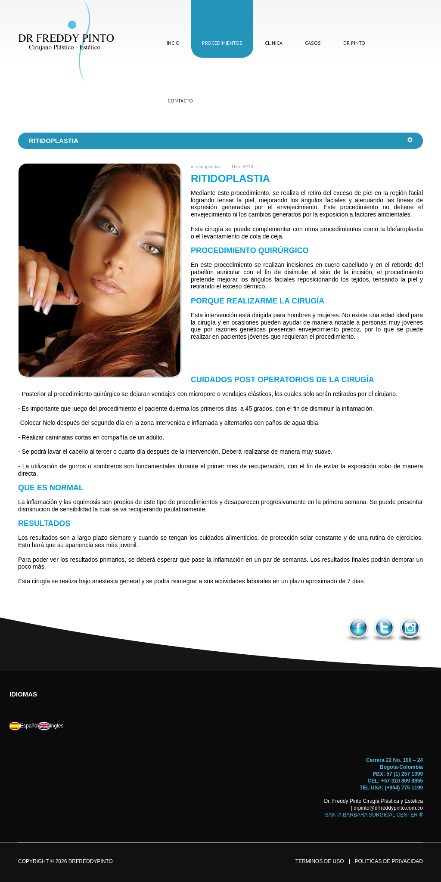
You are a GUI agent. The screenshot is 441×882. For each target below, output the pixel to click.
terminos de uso (319, 861)
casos (313, 43)
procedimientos (222, 43)
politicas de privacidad (389, 861)
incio (173, 43)
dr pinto (354, 43)
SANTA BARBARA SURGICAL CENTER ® (374, 815)
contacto (180, 100)
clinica (274, 43)
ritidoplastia (208, 166)
